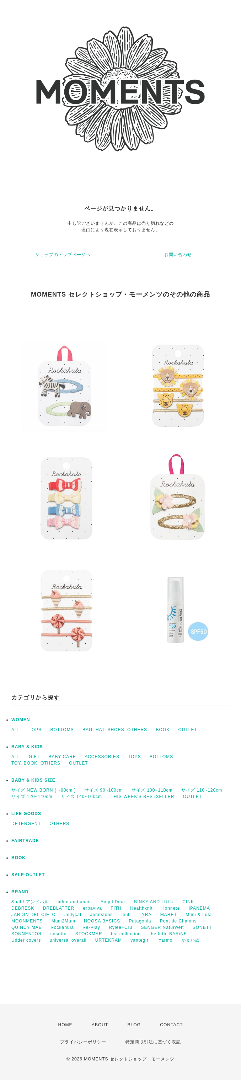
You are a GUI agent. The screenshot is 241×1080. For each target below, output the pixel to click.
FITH (116, 908)
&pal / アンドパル (30, 901)
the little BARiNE (168, 933)
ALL (15, 729)
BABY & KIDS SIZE (33, 780)
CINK (188, 901)
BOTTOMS (62, 729)
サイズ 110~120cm (201, 790)
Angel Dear (113, 901)
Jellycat (72, 914)
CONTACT (171, 1024)
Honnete (170, 908)
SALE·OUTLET (28, 874)
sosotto (58, 933)
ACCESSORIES (102, 756)
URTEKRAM (108, 940)
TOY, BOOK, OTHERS (35, 763)
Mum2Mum (63, 921)
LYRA (145, 914)
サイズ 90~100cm (104, 790)
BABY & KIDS (27, 746)
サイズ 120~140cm (31, 796)
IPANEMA (199, 908)
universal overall (68, 940)
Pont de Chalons (178, 921)
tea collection (126, 933)
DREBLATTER (58, 908)
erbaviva (92, 908)
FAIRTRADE (25, 840)
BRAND (19, 891)
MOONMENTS (27, 921)
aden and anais (75, 901)
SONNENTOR (26, 933)
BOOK (163, 729)
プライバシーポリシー (83, 1041)
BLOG (134, 1024)
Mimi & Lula (199, 914)
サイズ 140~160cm (81, 796)
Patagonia (140, 921)
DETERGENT (26, 823)
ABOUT (100, 1024)
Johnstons (101, 914)
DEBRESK (22, 908)
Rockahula (62, 927)
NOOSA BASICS (102, 921)
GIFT (34, 756)
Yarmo (165, 940)
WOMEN (20, 719)
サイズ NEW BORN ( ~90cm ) (43, 790)
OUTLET (187, 729)
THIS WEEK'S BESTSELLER (142, 796)
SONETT (202, 927)
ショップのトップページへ (63, 254)
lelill (126, 914)
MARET (168, 914)
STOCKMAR (88, 933)
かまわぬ (190, 940)
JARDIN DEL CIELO (33, 914)
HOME (65, 1024)
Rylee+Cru (120, 927)
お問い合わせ (178, 254)
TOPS (35, 729)
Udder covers (26, 940)
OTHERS (59, 823)
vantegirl (140, 940)
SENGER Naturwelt (162, 927)
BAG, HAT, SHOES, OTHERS (114, 729)
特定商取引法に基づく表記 (153, 1041)
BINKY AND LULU (154, 901)
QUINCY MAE (26, 927)
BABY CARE (62, 756)
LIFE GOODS (26, 813)
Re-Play (91, 927)
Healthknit (141, 908)
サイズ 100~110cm (152, 790)
